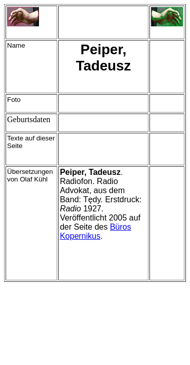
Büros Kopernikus (95, 231)
